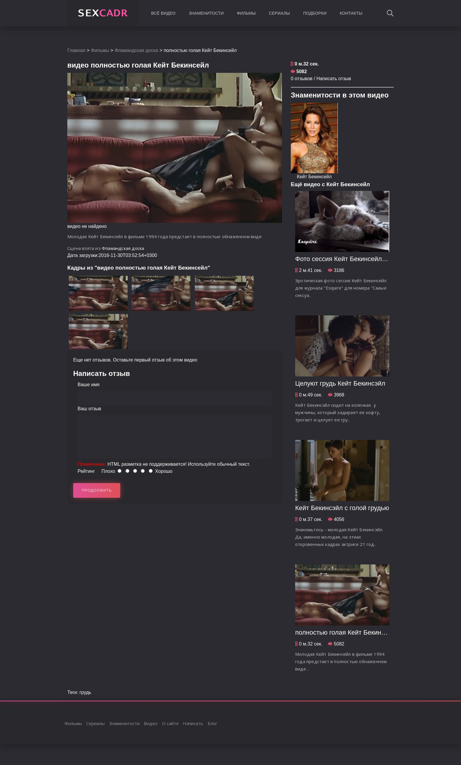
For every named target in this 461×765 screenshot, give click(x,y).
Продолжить (97, 490)
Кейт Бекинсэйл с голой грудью (342, 508)
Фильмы (246, 13)
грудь (85, 692)
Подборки (314, 13)
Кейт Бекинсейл (314, 176)
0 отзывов (302, 78)
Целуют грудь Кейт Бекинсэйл (340, 383)
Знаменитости (206, 13)
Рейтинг (86, 471)
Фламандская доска (136, 50)
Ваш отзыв (89, 408)
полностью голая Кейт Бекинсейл (345, 632)
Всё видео (163, 13)
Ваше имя (88, 384)
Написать (193, 723)
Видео (151, 723)
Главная (76, 50)
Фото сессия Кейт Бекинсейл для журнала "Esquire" (372, 259)
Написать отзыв (333, 78)
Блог (212, 723)
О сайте (170, 723)
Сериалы (279, 13)
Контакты (351, 13)
